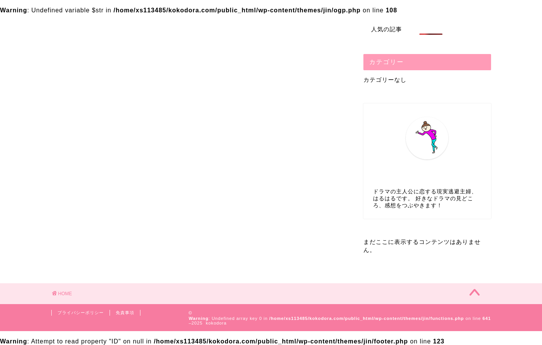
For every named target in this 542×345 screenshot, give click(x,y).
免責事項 (125, 312)
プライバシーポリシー (80, 312)
